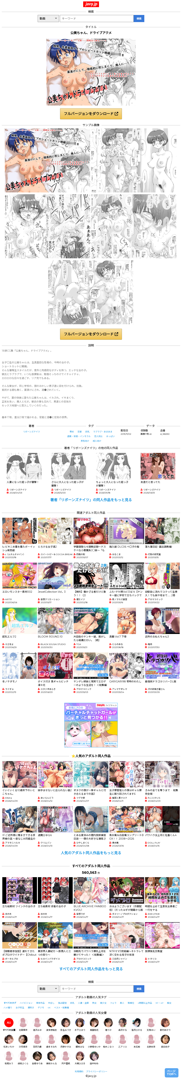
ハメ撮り (8, 1007)
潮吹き (31, 1007)
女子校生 (20, 1007)
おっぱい (110, 436)
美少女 (103, 1003)
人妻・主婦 (83, 1003)
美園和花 (94, 1024)
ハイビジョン (26, 1003)
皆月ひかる (137, 1024)
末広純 (136, 1041)
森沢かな (122, 1024)
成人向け (97, 441)
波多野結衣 (51, 1024)
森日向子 (165, 1041)
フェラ (113, 1003)
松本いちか (9, 1041)
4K (49, 1007)
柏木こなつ (108, 1041)
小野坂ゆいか (94, 1041)
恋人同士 (98, 436)
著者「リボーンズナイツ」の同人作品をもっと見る (91, 500)
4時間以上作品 (145, 1003)
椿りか (108, 1024)
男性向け (85, 441)
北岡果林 (23, 1024)
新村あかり (165, 1024)
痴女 (169, 1003)
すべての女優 (9, 1024)
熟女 (94, 1003)
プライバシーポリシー (96, 1071)
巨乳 (87, 431)
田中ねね (94, 1058)
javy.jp (91, 3)
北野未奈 (151, 1041)
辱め (72, 431)
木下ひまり (80, 1024)
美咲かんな (51, 1058)
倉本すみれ (51, 1041)
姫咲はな (80, 1041)
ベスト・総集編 (61, 1007)
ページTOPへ (171, 1073)
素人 (122, 1003)
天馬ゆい (151, 1024)
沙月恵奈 (23, 1041)
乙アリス (122, 1041)
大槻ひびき (80, 1058)
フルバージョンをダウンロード (91, 114)
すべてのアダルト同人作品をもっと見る (91, 969)
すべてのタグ (10, 1003)
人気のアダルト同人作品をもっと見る (91, 853)
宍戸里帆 (65, 1058)
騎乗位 (131, 1003)
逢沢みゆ (37, 1024)
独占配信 (62, 1003)
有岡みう (9, 1058)
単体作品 (40, 1003)
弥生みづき (65, 1024)
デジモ (41, 1007)
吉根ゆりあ (37, 1058)
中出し (51, 1003)
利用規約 (79, 1071)
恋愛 (79, 431)
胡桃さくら (23, 1058)
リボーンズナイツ (31, 431)
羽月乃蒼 (37, 1041)
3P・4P (160, 1003)
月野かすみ (65, 1041)
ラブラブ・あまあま (102, 431)
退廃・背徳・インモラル (79, 436)
